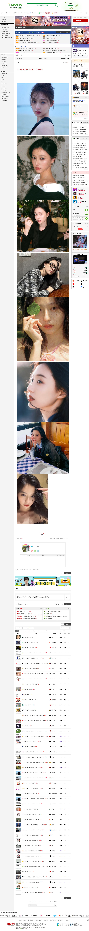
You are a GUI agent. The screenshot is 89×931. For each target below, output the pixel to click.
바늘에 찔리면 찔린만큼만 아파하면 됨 (33, 751)
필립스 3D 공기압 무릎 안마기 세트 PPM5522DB (80, 184)
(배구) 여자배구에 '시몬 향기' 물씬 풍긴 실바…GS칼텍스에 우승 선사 (39, 673)
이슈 (22, 630)
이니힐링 (35, 551)
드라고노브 (54, 866)
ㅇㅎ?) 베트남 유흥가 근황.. (31, 741)
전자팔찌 (53, 678)
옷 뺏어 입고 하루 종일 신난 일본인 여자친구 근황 (35, 876)
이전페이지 (56, 604)
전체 (17, 630)
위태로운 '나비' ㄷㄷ (29, 746)
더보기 (38, 551)
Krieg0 (53, 871)
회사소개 (20, 920)
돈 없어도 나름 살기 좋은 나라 (31, 845)
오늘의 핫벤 (3, 59)
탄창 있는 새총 (28, 689)
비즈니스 (25, 920)
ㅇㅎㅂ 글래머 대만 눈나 (30, 668)
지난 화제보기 (59, 32)
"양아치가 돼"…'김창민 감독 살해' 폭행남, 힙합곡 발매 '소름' (37, 762)
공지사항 (67, 920)
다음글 (20, 604)
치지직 (2, 75)
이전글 (26, 604)
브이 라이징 (3, 90)
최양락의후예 (54, 830)
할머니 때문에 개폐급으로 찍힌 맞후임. (33, 772)
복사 (21, 55)
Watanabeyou (54, 642)
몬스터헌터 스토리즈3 (5, 94)
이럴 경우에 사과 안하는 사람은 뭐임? (33, 830)
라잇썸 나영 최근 (29, 637)
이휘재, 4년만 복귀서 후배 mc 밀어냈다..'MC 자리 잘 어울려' (37, 736)
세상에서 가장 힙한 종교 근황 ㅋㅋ (32, 861)
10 (52, 901)
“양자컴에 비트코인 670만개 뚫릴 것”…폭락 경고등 (35, 652)
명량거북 (53, 731)
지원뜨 (53, 824)
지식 (51, 630)
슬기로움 (53, 684)
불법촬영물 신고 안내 (53, 920)
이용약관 (31, 920)
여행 (2, 81)
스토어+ (86, 61)
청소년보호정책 (45, 920)
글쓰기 (67, 624)
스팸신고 (62, 538)
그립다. (27, 725)
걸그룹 (2, 79)
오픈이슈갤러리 (68, 55)
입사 (52, 637)
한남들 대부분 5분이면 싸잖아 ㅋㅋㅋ (33, 892)
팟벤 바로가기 (4, 73)
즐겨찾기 (31, 627)
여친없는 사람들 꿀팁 (29, 642)
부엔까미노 (54, 658)
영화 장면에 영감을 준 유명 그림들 (32, 803)
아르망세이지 (54, 762)
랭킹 (36, 555)
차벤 (2, 77)
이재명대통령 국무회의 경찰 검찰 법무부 (33, 824)
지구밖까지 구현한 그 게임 (31, 793)
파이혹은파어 (54, 751)
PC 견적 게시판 (4, 65)
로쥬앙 (53, 725)
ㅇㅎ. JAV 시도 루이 (29, 783)
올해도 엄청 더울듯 (29, 647)
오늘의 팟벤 (3, 61)
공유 (51, 538)
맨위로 (62, 604)
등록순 (20, 588)
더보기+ (41, 608)
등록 (67, 597)
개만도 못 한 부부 (29, 710)
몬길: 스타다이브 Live (81, 50)
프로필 (30, 555)
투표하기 (80, 229)
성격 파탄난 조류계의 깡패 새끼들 (32, 819)
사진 (55, 630)
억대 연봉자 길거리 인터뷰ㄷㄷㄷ (32, 767)
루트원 (53, 777)
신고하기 (58, 538)
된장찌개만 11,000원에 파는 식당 (32, 788)
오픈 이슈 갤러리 (4, 57)
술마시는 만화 (28, 871)
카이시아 (53, 767)
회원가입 (86, 24)
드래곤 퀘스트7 (4, 98)
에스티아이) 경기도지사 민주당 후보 (32, 658)
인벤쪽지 (32, 551)
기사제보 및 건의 (4, 31)
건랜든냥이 (54, 647)
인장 (23, 555)
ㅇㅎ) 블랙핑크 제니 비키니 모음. (32, 850)
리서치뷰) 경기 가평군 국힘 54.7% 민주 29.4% (35, 663)
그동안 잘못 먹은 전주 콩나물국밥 (32, 882)
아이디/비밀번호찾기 (77, 24)
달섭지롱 (53, 673)
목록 (64, 62)
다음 (55, 901)
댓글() (67, 62)
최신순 (24, 588)
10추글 (25, 627)
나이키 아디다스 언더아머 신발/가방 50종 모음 (80, 180)
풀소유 (53, 668)
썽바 (52, 819)
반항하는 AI (28, 694)
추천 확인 (67, 538)
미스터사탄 (54, 652)
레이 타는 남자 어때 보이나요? (31, 840)
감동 (64, 630)
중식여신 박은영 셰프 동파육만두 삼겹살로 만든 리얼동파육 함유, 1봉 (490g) (80, 177)
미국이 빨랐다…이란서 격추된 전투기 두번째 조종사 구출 (37, 777)
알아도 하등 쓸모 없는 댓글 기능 (32, 835)
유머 (34, 630)
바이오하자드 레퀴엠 (5, 96)
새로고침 (69, 588)
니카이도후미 (54, 699)
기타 (68, 630)
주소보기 (17, 55)
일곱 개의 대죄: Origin (5, 92)
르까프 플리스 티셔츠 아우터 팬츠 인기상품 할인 (80, 182)
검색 (55, 905)
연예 (29, 630)
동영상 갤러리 (4, 29)
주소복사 (17, 569)
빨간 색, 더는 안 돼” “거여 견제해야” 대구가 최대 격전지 (36, 731)
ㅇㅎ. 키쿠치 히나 (29, 699)
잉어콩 (53, 809)
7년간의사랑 (18, 58)
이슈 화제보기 (66, 32)
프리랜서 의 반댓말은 (29, 887)
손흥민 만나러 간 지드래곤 (31, 684)
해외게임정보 (4, 83)
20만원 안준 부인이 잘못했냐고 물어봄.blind (34, 720)
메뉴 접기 (60, 555)
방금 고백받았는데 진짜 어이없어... (32, 814)
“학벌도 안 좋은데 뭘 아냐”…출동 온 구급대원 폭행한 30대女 (37, 866)
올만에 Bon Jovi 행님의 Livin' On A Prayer (34, 715)
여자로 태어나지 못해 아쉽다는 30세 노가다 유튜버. (36, 678)
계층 (59, 630)
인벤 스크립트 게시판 (5, 35)
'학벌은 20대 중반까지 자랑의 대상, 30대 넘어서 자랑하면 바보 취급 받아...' (40, 757)
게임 (47, 630)
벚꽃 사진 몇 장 (28, 705)
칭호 (43, 555)
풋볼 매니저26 (4, 100)
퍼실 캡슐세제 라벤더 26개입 (78, 175)
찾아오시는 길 (61, 920)
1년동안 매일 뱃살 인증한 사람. (31, 856)
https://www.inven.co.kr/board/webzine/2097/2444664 (29, 569)
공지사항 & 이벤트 (5, 27)
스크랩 (53, 538)
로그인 (81, 13)
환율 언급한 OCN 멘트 (30, 809)
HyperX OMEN (4, 88)
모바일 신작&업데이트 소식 (6, 37)
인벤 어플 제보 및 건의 (5, 33)
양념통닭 (53, 736)
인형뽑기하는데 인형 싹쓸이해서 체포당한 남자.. (35, 798)
